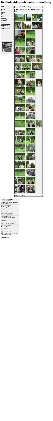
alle (2, 16)
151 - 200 (30, 9)
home (2, 6)
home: (16, 7)
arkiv (2, 8)
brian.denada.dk (5, 25)
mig (2, 13)
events (3, 9)
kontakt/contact (5, 237)
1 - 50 (16, 9)
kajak (2, 10)
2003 (24, 7)
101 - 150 (25, 9)
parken (3, 12)
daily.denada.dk (5, 28)
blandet (3, 15)
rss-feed (4, 20)
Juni (27, 7)
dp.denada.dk (5, 27)
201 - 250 (35, 9)
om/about (3, 18)
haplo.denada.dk (5, 24)
